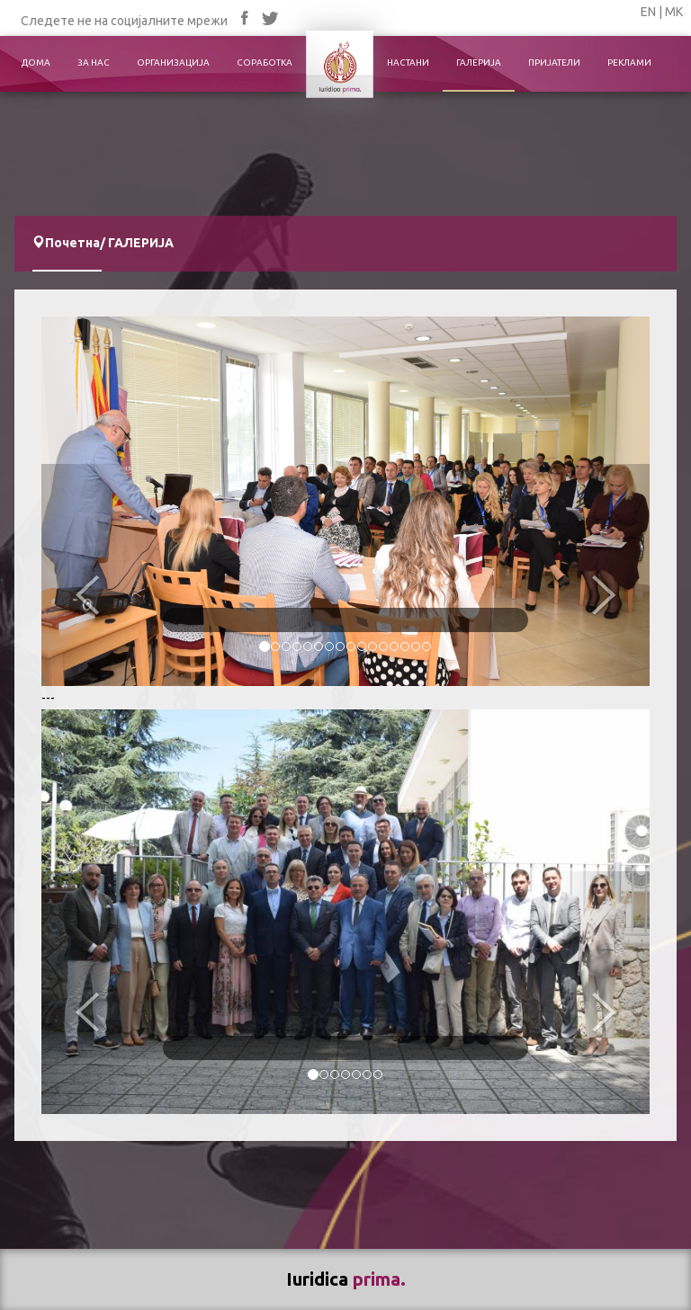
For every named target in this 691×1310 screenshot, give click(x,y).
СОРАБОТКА (264, 62)
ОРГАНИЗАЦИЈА (173, 62)
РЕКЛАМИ (629, 62)
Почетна (72, 243)
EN (648, 11)
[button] (86, 574)
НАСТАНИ (408, 62)
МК (674, 11)
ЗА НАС (93, 62)
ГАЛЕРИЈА (478, 62)
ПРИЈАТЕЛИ (554, 62)
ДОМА (36, 62)
